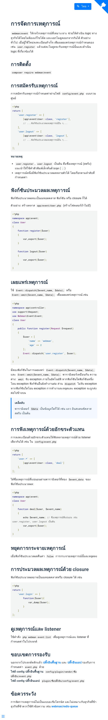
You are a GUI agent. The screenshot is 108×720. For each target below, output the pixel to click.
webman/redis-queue (64, 706)
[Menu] (3, 716)
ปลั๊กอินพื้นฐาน (52, 662)
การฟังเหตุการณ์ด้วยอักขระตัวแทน (47, 429)
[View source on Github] (101, 7)
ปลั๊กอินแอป (74, 662)
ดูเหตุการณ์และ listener (36, 629)
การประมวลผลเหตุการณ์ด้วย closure (50, 569)
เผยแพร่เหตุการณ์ (29, 282)
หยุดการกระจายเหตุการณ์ (38, 548)
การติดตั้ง (21, 64)
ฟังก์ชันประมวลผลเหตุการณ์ (40, 190)
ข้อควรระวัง (23, 694)
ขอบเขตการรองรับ (30, 655)
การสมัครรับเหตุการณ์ (34, 86)
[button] (82, 6)
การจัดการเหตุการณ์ (35, 23)
